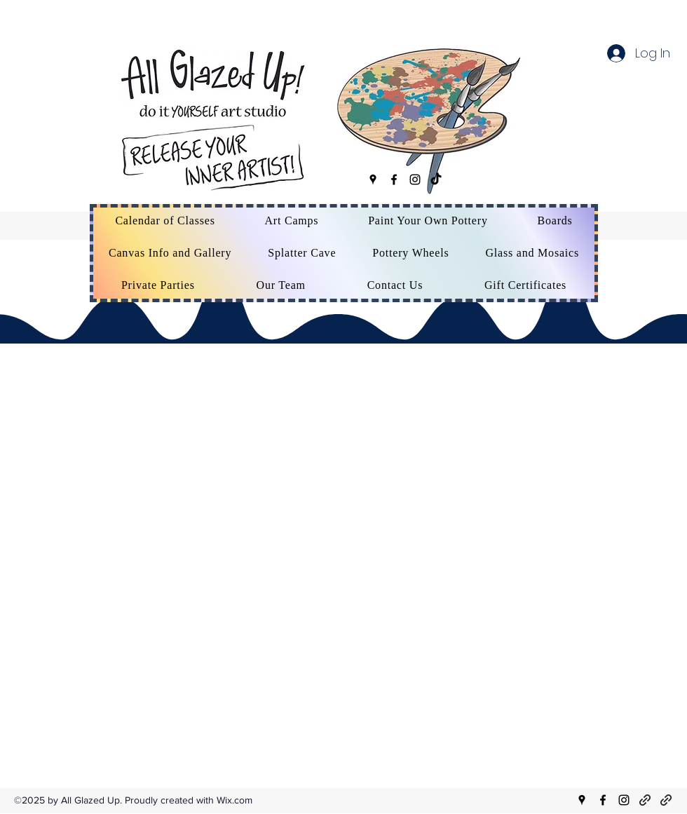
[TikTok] (436, 179)
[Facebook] (394, 179)
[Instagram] (415, 179)
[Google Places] (373, 179)
